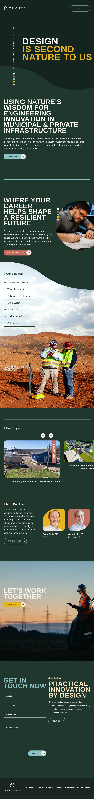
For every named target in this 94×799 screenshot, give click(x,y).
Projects (49, 787)
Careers (59, 787)
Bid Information (83, 787)
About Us (30, 787)
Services (40, 787)
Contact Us (70, 787)
